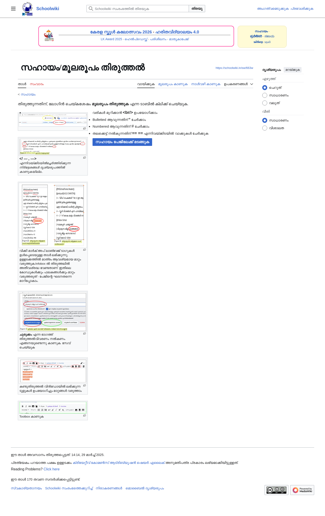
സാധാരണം (278, 95)
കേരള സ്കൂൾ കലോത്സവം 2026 (121, 32)
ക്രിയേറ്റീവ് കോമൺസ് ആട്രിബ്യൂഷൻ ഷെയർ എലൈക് (119, 463)
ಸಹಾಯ (269, 36)
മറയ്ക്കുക (293, 69)
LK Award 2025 (111, 39)
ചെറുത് (275, 87)
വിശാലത (276, 128)
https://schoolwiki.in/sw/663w (234, 68)
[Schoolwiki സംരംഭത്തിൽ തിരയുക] (137, 8)
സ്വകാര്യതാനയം (26, 488)
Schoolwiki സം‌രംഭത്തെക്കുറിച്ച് (69, 488)
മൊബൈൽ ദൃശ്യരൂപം (144, 488)
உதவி (268, 42)
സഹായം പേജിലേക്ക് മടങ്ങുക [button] (122, 142)
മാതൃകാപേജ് (178, 39)
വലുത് (274, 103)
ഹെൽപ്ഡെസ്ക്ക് (136, 39)
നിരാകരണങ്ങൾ (109, 488)
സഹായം (28, 94)
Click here (52, 469)
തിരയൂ (196, 8)
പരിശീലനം (158, 39)
